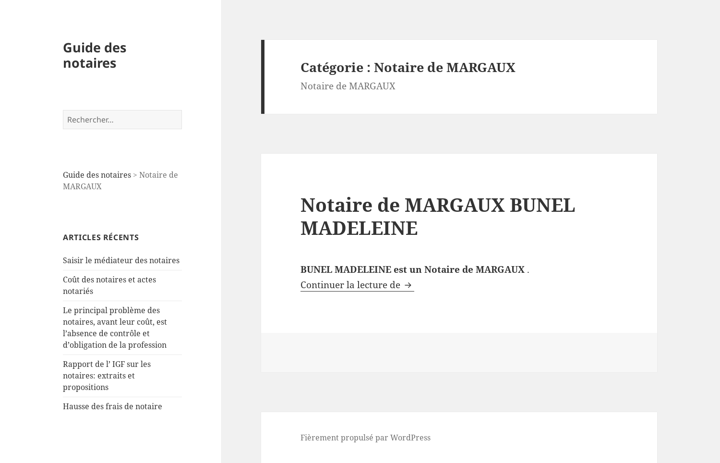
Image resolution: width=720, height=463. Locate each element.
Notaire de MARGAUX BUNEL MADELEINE (438, 216)
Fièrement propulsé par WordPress (365, 437)
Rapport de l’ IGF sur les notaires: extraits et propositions (107, 375)
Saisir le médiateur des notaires (121, 260)
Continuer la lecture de (357, 285)
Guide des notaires (94, 55)
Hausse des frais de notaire (112, 406)
